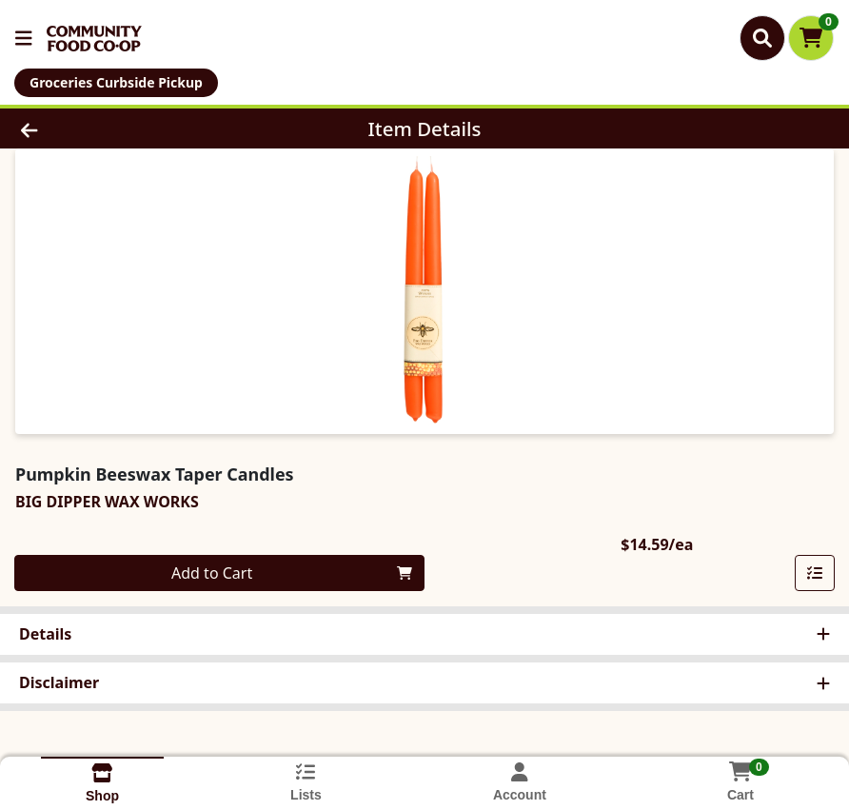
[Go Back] (117, 128)
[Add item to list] (815, 573)
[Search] (762, 38)
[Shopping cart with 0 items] (811, 38)
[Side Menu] (23, 38)
